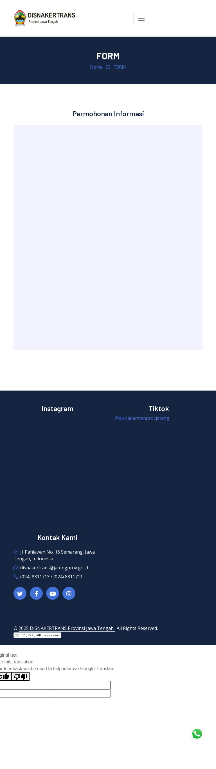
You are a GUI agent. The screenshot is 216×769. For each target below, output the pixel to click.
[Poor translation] (21, 676)
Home (96, 67)
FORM (119, 67)
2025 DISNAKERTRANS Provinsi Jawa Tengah (67, 628)
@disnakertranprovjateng (142, 418)
